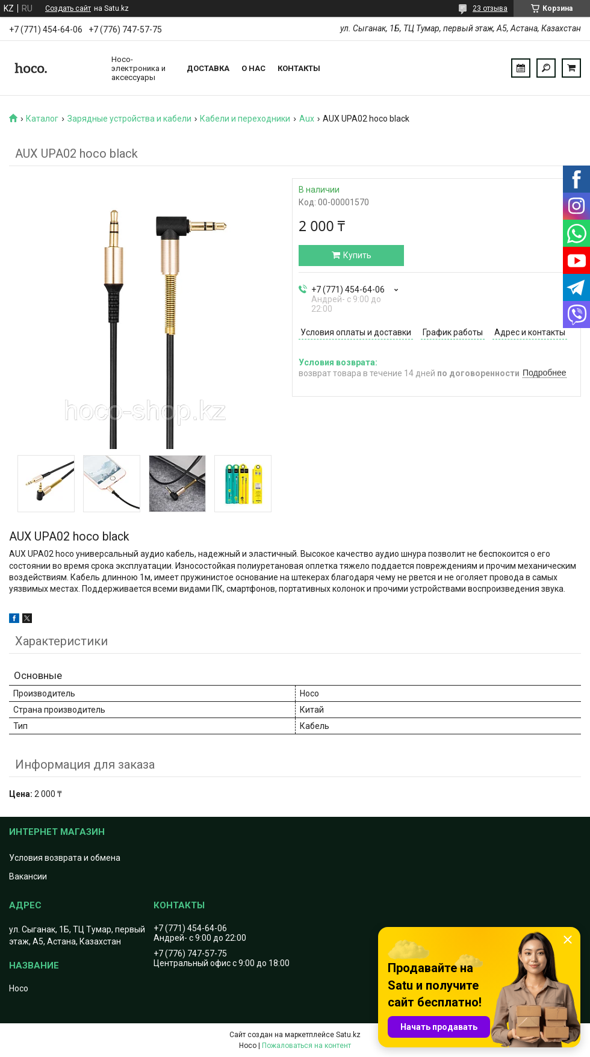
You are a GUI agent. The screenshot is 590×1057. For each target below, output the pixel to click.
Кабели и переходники (245, 118)
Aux (306, 118)
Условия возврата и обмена (64, 858)
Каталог (42, 118)
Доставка (208, 68)
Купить (357, 255)
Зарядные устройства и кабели (129, 118)
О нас (253, 68)
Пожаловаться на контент (306, 1045)
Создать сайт (68, 8)
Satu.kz (348, 1035)
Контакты (299, 68)
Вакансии (28, 876)
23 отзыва (490, 8)
